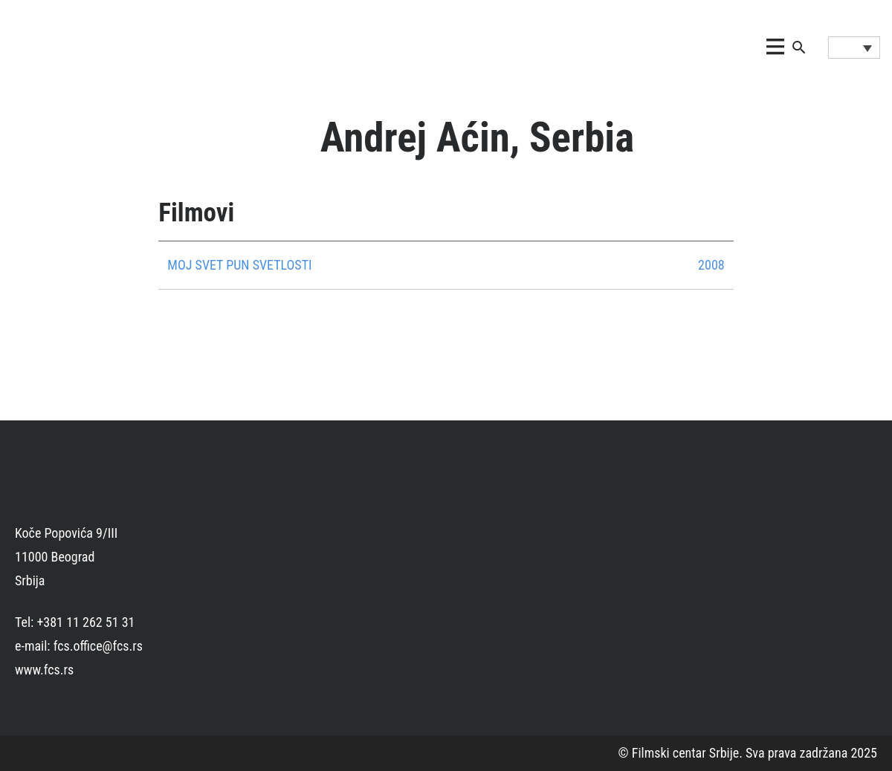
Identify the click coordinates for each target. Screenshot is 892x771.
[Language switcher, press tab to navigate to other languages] (854, 47)
